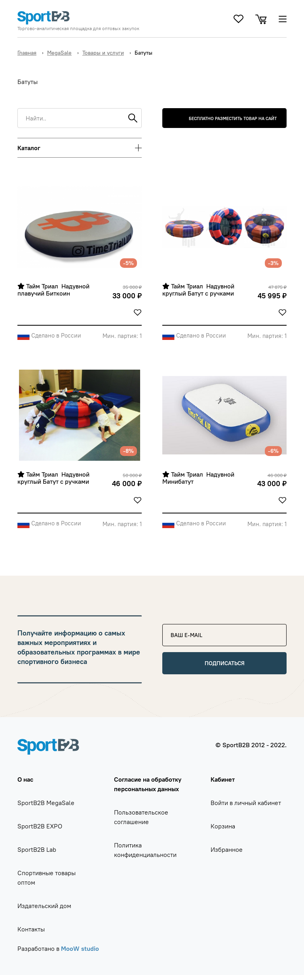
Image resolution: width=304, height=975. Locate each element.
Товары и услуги (103, 52)
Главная (26, 52)
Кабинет (223, 779)
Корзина (223, 826)
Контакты (31, 929)
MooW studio (80, 948)
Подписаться (225, 663)
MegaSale (59, 52)
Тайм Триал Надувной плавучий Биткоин (54, 289)
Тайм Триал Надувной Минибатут (199, 478)
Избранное (227, 849)
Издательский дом (44, 906)
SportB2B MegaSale (45, 803)
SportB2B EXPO (39, 826)
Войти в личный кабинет (246, 803)
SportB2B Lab (36, 849)
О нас (25, 779)
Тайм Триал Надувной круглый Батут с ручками (199, 289)
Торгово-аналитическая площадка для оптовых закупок (78, 28)
